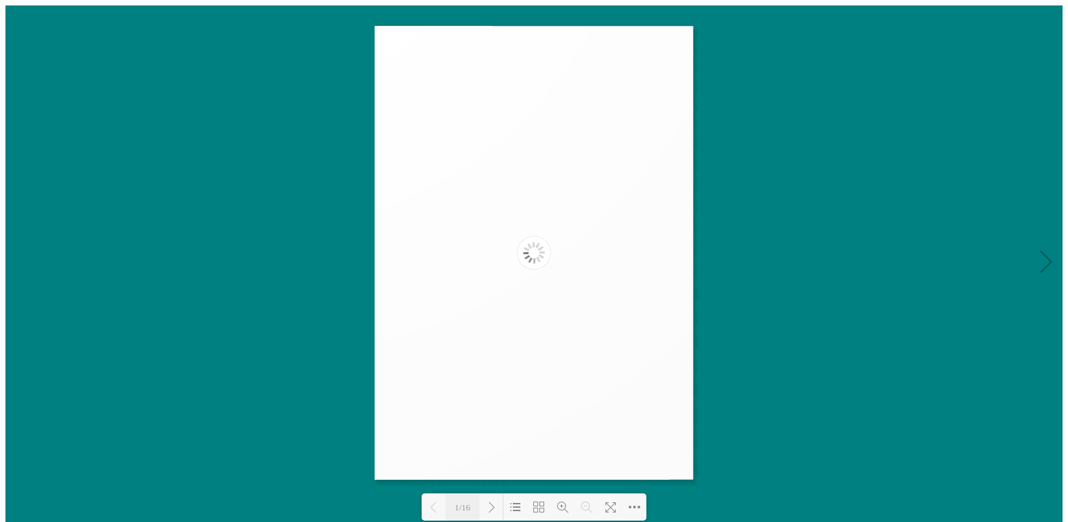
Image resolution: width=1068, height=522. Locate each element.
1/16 (462, 507)
